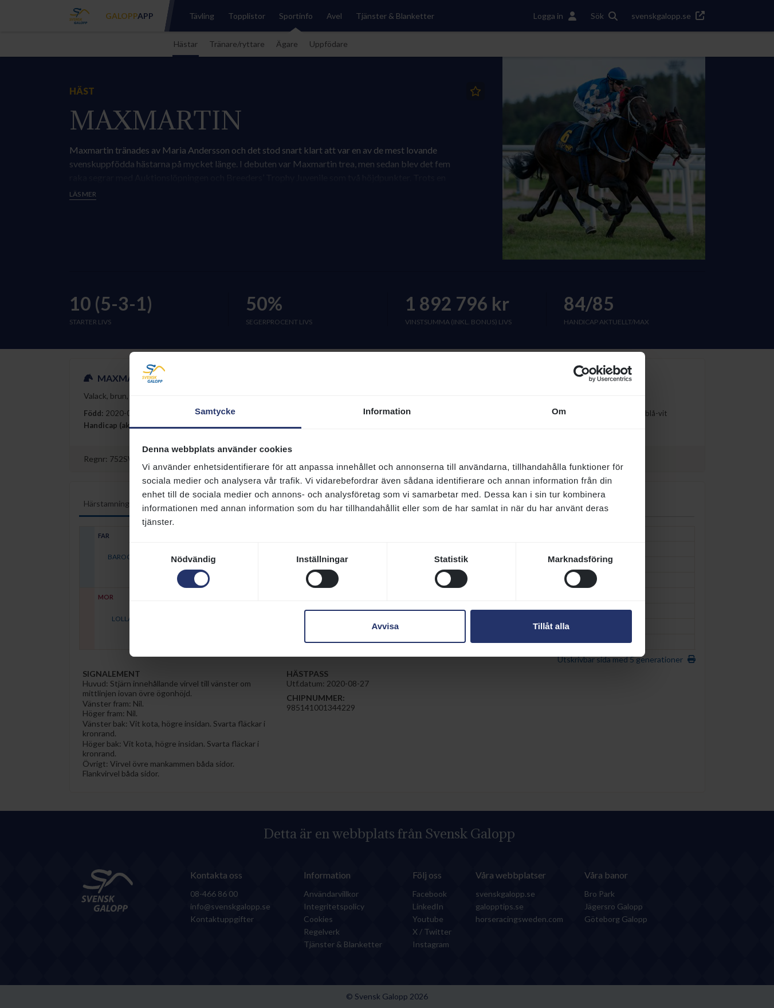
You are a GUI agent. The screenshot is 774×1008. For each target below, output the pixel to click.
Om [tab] (559, 411)
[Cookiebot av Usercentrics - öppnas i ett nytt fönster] (582, 373)
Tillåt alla (551, 626)
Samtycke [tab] (215, 411)
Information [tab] (387, 411)
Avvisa (385, 626)
